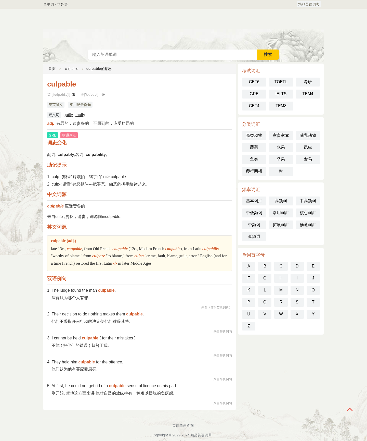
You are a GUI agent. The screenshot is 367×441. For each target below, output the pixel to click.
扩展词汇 (281, 225)
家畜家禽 (281, 135)
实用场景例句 (80, 105)
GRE (254, 94)
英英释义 (56, 105)
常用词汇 (281, 213)
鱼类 (254, 159)
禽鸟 (308, 159)
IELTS (281, 94)
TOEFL (280, 82)
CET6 (254, 82)
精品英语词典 (309, 4)
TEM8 (281, 106)
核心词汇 (308, 213)
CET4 (254, 106)
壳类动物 (254, 135)
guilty (68, 115)
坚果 (281, 159)
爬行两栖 (254, 171)
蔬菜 (254, 147)
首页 (52, 68)
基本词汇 (254, 201)
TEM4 (307, 94)
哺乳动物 (308, 135)
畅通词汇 (308, 225)
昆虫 (308, 147)
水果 (281, 147)
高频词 (281, 201)
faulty (80, 115)
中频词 (254, 225)
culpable (71, 68)
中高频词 (308, 201)
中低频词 (254, 213)
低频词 (254, 236)
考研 (308, 82)
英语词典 (183, 29)
